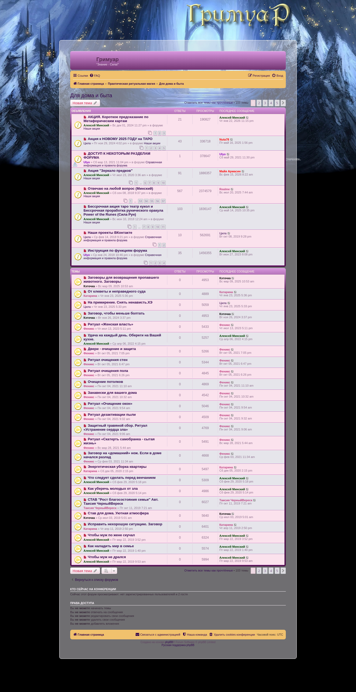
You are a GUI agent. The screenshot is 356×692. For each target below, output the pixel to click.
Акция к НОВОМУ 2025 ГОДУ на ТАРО (120, 139)
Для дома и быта (91, 95)
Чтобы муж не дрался (107, 557)
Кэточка (89, 286)
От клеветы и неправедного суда (116, 291)
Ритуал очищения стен (108, 360)
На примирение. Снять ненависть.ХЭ (120, 302)
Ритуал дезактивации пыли (112, 415)
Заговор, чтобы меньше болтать (116, 313)
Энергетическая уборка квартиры (117, 467)
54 (146, 201)
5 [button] (277, 102)
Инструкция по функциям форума (117, 250)
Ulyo (87, 162)
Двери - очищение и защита (112, 349)
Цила (87, 143)
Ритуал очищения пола (108, 371)
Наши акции (92, 128)
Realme (224, 189)
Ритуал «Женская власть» (110, 324)
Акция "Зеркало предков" (110, 171)
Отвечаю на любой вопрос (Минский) (120, 188)
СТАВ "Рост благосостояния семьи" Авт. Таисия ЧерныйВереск (121, 501)
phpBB (169, 642)
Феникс (89, 328)
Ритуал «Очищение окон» (110, 404)
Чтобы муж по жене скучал (111, 535)
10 (163, 183)
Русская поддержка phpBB (177, 645)
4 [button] (271, 102)
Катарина (90, 295)
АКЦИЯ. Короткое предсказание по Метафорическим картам (116, 119)
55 (152, 201)
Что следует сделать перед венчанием (122, 478)
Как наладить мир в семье (111, 546)
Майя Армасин (230, 171)
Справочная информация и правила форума (123, 164)
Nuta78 (224, 139)
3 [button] (265, 102)
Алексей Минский (96, 125)
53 (140, 201)
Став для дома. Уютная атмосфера (118, 513)
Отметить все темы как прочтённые (208, 102)
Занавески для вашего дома (112, 393)
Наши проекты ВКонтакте (110, 233)
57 (163, 201)
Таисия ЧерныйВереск (100, 508)
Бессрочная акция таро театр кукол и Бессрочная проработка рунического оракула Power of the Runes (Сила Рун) (123, 210)
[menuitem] (94, 75)
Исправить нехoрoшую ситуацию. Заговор (125, 524)
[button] (283, 103)
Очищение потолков (105, 382)
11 (163, 227)
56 (157, 201)
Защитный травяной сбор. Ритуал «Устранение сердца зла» (115, 427)
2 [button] (259, 102)
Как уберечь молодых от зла (113, 489)
